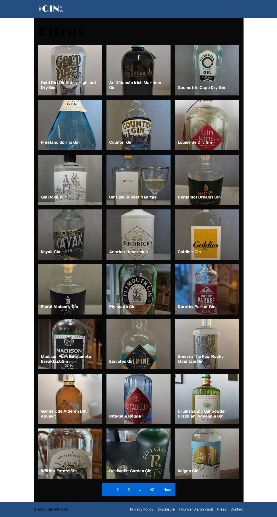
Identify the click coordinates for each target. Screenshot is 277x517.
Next (167, 489)
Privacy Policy (141, 509)
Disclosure (166, 509)
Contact (237, 509)
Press (221, 509)
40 (152, 489)
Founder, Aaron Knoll (196, 509)
